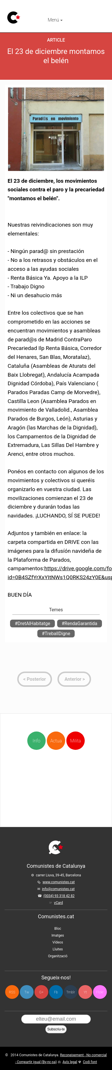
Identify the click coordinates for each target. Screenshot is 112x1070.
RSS (12, 992)
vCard (58, 903)
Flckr (99, 992)
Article (56, 40)
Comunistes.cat (56, 916)
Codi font (90, 1062)
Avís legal (70, 1062)
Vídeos (58, 942)
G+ (41, 992)
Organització (57, 956)
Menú (55, 20)
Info (37, 741)
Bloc (57, 929)
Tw (26, 992)
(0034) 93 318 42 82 (59, 896)
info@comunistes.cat (58, 889)
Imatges (57, 935)
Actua (55, 730)
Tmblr (70, 992)
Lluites (58, 949)
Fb (56, 992)
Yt (85, 992)
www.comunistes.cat (59, 882)
